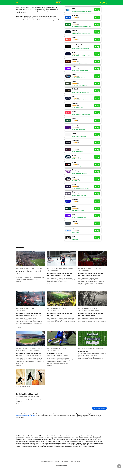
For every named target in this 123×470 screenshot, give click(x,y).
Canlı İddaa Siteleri (22, 310)
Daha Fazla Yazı (99, 408)
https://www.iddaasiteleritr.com (25, 416)
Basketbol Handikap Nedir (27, 394)
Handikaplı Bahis (95, 310)
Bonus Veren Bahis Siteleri (86, 268)
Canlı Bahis (19, 268)
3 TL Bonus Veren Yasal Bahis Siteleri (27, 348)
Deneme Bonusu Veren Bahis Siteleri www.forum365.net (59, 274)
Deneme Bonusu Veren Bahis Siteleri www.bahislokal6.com (28, 314)
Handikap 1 (89, 348)
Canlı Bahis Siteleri (29, 268)
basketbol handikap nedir (23, 386)
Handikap (19, 350)
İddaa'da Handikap (98, 348)
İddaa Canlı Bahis (35, 350)
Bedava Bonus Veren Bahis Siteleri (57, 268)
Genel (40, 348)
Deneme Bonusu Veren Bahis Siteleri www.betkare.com (90, 274)
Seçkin (102, 2)
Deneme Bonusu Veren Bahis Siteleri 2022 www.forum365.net (29, 354)
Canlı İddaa (39, 268)
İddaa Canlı (25, 350)
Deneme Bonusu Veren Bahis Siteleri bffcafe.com (90, 314)
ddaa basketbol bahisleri (23, 389)
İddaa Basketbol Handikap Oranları (26, 391)
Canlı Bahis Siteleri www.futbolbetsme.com (57, 354)
